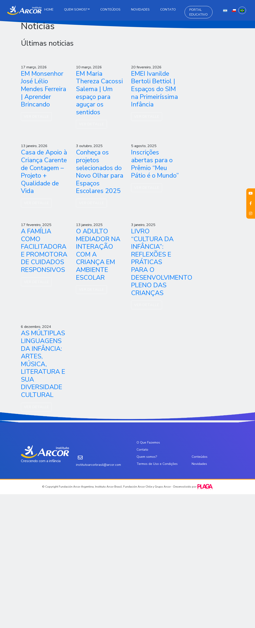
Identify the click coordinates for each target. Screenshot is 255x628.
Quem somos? (75, 9)
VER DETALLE (36, 116)
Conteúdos (110, 9)
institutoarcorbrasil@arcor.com (98, 465)
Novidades (140, 9)
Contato (168, 9)
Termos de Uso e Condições (157, 464)
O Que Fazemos (148, 442)
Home (48, 9)
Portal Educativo (198, 12)
